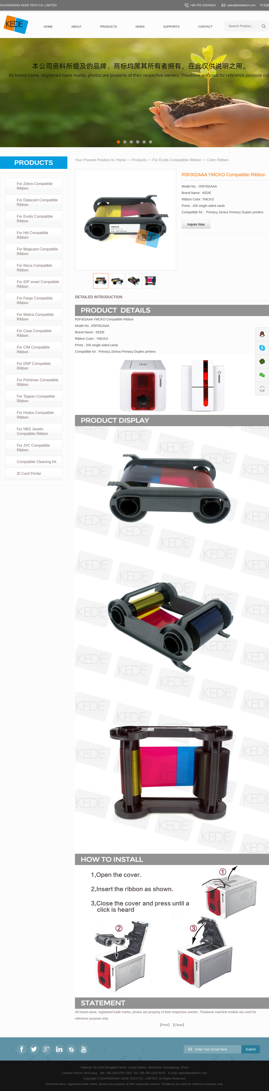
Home (48, 26)
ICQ (262, 361)
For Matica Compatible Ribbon (35, 317)
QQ (262, 334)
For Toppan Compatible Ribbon (36, 398)
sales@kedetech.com (241, 5)
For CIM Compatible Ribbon (33, 349)
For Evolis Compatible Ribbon (35, 218)
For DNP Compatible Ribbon (34, 366)
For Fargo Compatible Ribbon (35, 300)
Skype (262, 348)
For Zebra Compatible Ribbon (35, 186)
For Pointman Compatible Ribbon (37, 382)
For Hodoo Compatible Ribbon (35, 415)
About (76, 26)
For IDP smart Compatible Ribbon (38, 284)
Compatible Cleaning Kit (36, 462)
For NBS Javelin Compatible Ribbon (32, 431)
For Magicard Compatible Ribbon (37, 251)
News (140, 26)
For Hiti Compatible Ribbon (32, 235)
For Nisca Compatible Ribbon (34, 268)
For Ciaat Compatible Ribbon (34, 333)
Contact (205, 26)
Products (108, 26)
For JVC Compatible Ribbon (33, 447)
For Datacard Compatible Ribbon (37, 202)
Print (164, 1025)
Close (179, 1025)
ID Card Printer (29, 473)
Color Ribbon (218, 160)
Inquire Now (196, 224)
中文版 (264, 5)
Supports (171, 26)
